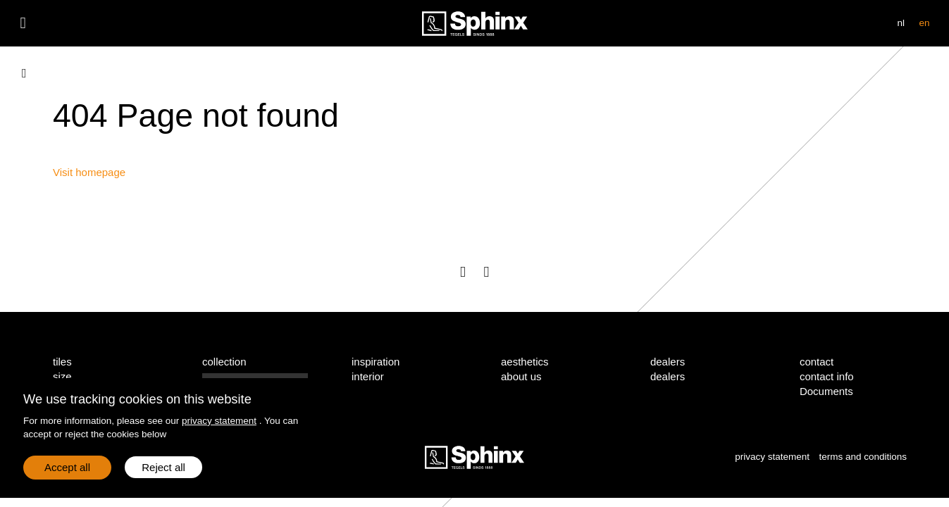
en (924, 23)
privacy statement (219, 420)
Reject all (163, 467)
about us (521, 376)
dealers (667, 376)
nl (901, 23)
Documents (826, 391)
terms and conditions (863, 456)
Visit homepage (89, 172)
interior (368, 376)
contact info (827, 376)
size (62, 376)
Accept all (67, 467)
